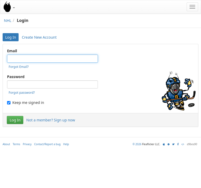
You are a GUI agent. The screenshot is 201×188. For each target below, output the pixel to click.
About (6, 144)
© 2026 (136, 144)
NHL (7, 20)
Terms (16, 144)
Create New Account (39, 37)
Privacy (27, 144)
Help (66, 144)
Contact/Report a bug (47, 144)
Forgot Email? (19, 66)
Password (16, 76)
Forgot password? (22, 92)
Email (12, 50)
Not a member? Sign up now (50, 120)
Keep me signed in (25, 102)
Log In (10, 37)
